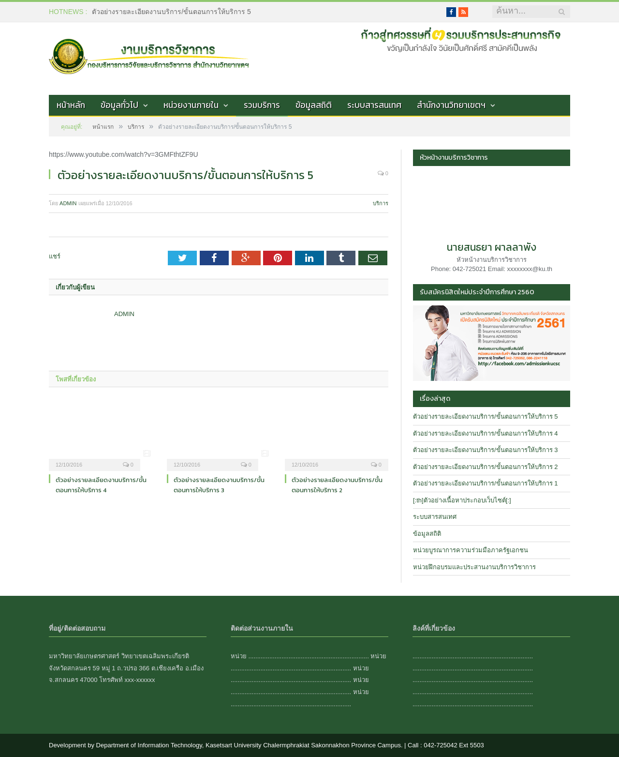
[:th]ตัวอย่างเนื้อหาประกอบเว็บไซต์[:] (462, 500)
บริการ (380, 203)
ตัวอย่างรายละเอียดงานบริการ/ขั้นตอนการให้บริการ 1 (485, 483)
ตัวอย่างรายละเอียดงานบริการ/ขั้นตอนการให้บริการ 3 (219, 485)
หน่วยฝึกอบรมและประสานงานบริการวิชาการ (474, 567)
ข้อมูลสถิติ (313, 105)
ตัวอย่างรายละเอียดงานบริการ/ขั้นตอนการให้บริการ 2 (337, 485)
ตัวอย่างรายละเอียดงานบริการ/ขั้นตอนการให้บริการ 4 (101, 485)
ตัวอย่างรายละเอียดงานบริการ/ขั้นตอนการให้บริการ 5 (171, 11)
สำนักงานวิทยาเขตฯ (451, 105)
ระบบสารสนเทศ (374, 105)
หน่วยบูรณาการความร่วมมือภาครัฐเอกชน (470, 550)
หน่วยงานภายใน (191, 105)
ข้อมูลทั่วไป (119, 105)
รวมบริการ (262, 105)
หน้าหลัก (71, 105)
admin (67, 203)
